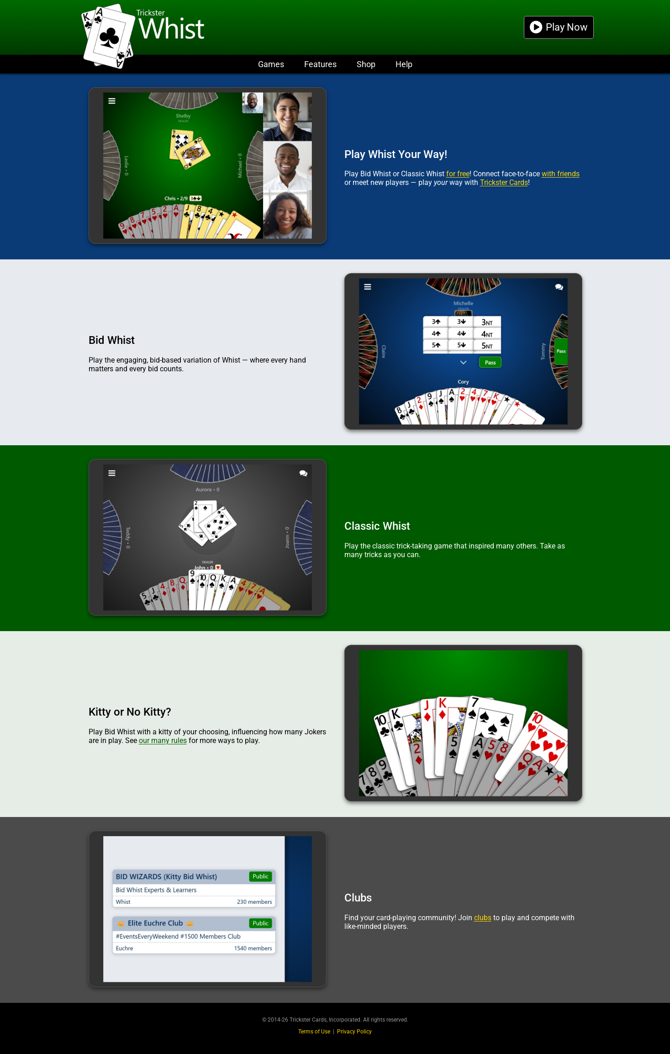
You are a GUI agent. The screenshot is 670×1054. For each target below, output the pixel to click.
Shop (366, 64)
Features (320, 64)
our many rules (163, 740)
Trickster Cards (504, 182)
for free (458, 173)
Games (271, 64)
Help (404, 64)
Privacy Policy (354, 1031)
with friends (561, 173)
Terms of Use (314, 1031)
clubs (482, 917)
